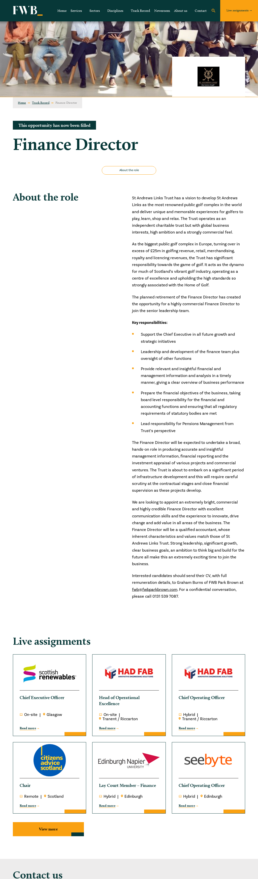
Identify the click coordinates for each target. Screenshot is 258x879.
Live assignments (238, 10)
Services (76, 11)
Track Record (140, 11)
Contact (201, 11)
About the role (129, 170)
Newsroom (162, 11)
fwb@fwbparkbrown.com (154, 589)
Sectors (94, 11)
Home (62, 11)
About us (180, 11)
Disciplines (115, 11)
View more (48, 829)
